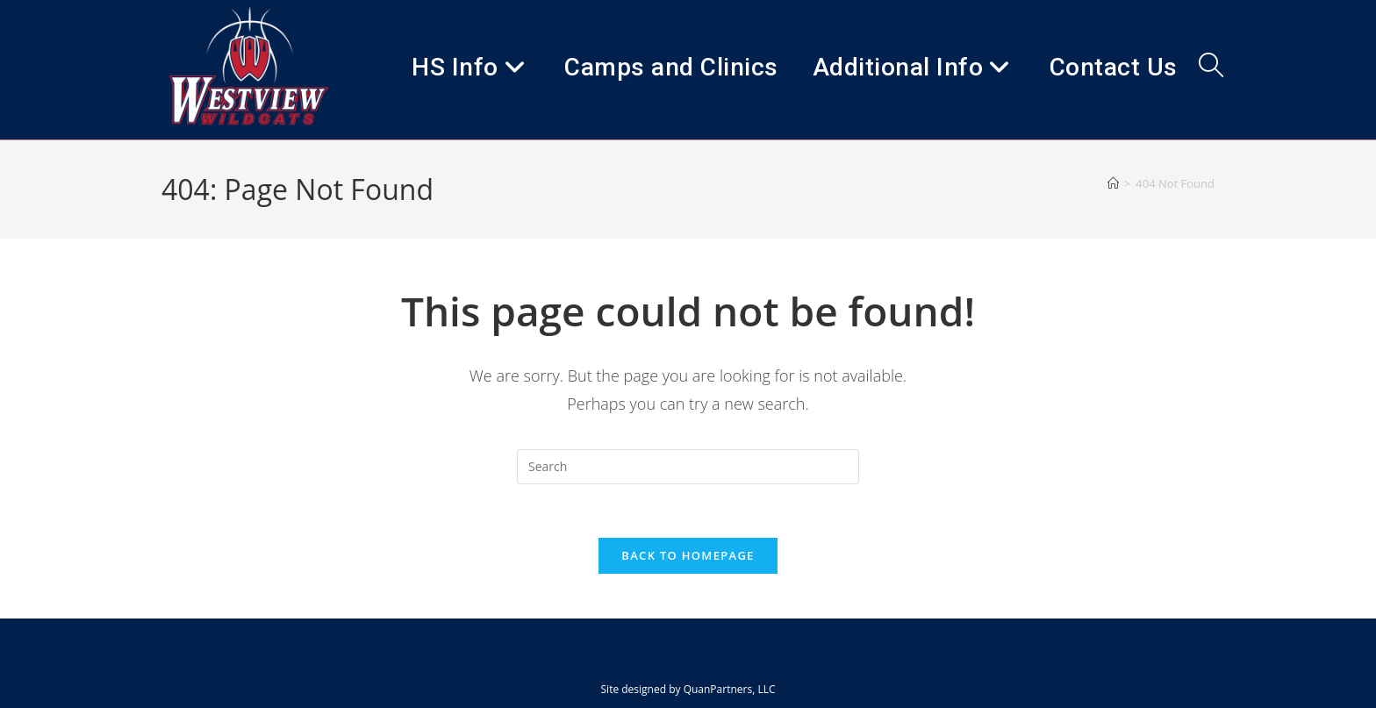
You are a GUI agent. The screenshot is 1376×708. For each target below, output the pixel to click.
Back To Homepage (687, 555)
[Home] (1113, 183)
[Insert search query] (688, 466)
